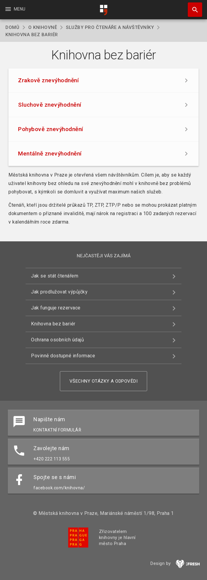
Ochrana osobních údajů (57, 340)
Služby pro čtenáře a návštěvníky (110, 27)
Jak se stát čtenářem (54, 276)
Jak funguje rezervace (56, 308)
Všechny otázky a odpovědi (104, 381)
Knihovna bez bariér (53, 324)
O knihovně (42, 27)
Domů (12, 27)
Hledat (192, 6)
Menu (15, 9)
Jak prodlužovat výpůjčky (59, 292)
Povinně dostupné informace (63, 356)
